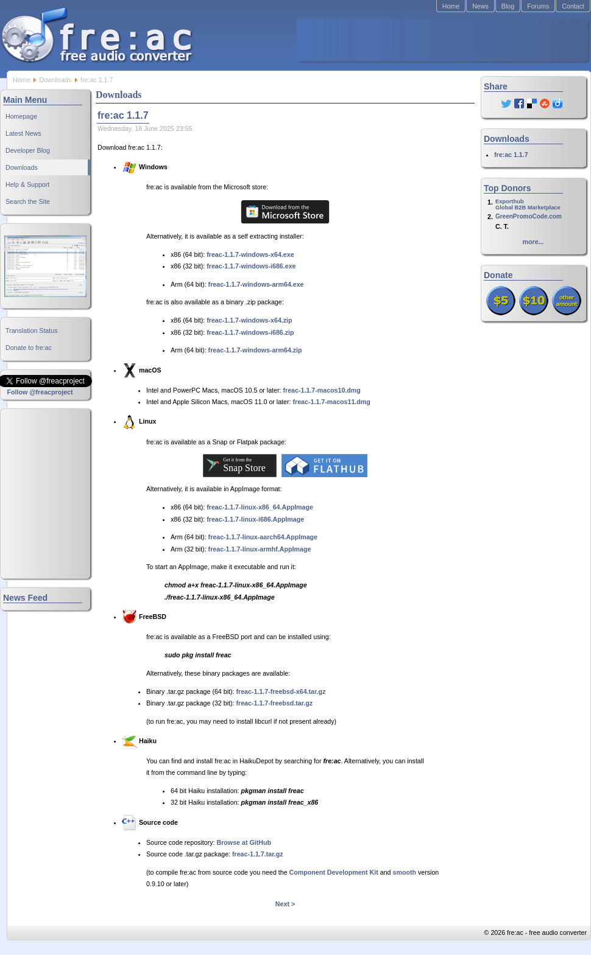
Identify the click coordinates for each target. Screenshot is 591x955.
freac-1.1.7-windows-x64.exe (250, 254)
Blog (507, 6)
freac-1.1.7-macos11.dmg (331, 401)
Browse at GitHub (244, 842)
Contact (573, 6)
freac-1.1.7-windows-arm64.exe (256, 284)
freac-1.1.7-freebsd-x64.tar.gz (281, 691)
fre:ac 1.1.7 (511, 154)
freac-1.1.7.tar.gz (257, 854)
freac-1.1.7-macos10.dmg (321, 390)
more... (533, 241)
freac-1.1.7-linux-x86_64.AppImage (260, 507)
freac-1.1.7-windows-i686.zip (250, 332)
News (480, 6)
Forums (538, 6)
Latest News (23, 133)
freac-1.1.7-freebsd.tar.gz (274, 703)
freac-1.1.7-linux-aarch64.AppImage (262, 536)
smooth (404, 872)
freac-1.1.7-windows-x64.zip (249, 320)
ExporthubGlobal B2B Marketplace (528, 204)
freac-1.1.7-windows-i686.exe (251, 266)
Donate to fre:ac (28, 347)
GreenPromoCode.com (528, 216)
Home (450, 6)
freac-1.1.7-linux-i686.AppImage (255, 519)
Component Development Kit (333, 872)
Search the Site (27, 201)
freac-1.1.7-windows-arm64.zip (255, 350)
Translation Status (31, 330)
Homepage (21, 116)
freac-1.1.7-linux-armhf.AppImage (259, 549)
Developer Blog (27, 150)
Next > (285, 904)
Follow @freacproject (40, 392)
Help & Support (27, 184)
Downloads (55, 79)
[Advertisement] (442, 40)
